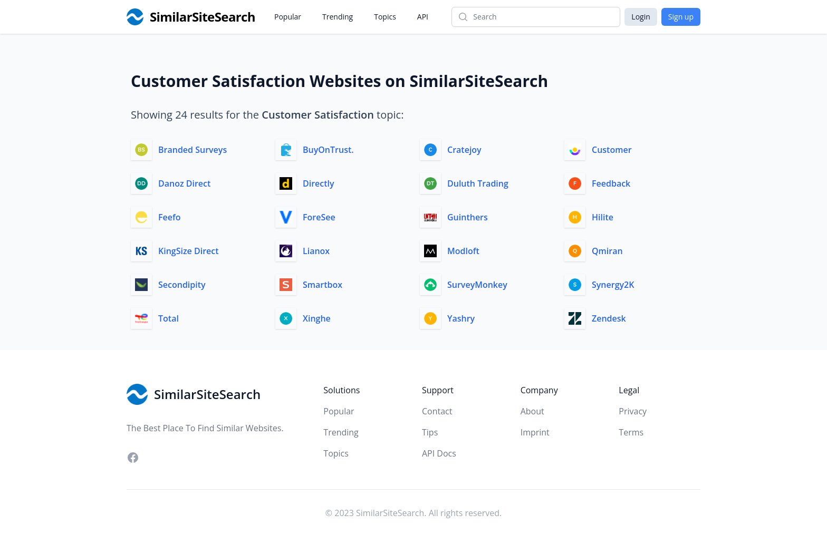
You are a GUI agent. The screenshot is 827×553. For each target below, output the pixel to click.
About (532, 411)
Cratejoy (464, 150)
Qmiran (607, 251)
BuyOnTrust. (328, 150)
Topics (385, 17)
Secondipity (182, 284)
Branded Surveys (192, 150)
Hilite (602, 217)
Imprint (535, 432)
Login (640, 17)
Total (168, 318)
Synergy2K (613, 284)
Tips (430, 432)
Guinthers (467, 217)
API (422, 17)
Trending (337, 17)
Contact (437, 411)
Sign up (681, 17)
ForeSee (319, 217)
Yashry (461, 318)
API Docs (439, 453)
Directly (318, 183)
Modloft (463, 251)
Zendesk (609, 318)
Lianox (316, 251)
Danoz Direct (184, 183)
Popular (287, 17)
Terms (631, 432)
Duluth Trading (477, 183)
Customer (612, 150)
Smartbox (322, 284)
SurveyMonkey (477, 284)
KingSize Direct (188, 251)
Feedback (611, 183)
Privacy (633, 411)
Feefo (169, 217)
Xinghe (317, 318)
